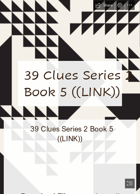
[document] (70, 97)
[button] (104, 5)
